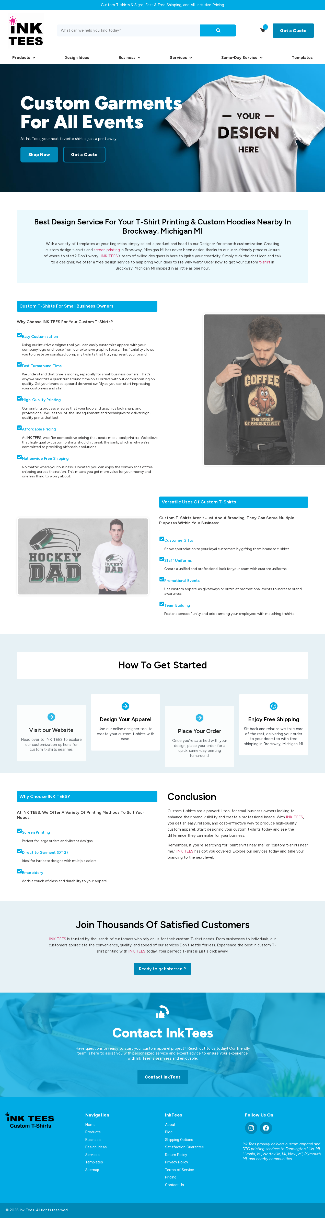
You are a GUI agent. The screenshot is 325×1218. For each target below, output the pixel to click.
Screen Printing (36, 832)
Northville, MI (274, 1154)
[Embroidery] (19, 871)
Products (23, 57)
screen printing (107, 250)
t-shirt (265, 262)
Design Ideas (76, 57)
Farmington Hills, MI (302, 1149)
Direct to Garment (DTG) (45, 852)
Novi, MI (295, 1154)
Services (181, 57)
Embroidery (32, 872)
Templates (302, 57)
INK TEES (109, 256)
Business (129, 57)
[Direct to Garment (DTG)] (19, 851)
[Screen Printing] (19, 830)
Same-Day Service (241, 57)
